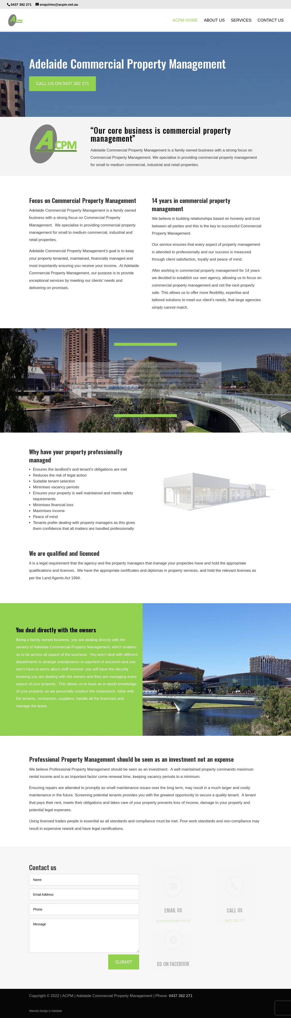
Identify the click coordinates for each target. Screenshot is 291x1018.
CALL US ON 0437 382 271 (62, 83)
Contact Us (271, 21)
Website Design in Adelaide (45, 1011)
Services (241, 21)
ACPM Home (185, 21)
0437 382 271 (180, 996)
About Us (214, 21)
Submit (123, 961)
